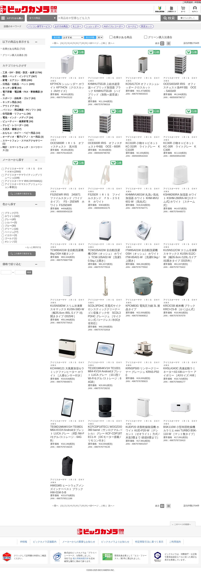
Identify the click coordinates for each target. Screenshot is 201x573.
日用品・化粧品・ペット (19, 84)
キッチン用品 (12, 102)
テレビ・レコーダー (15, 125)
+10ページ (93, 43)
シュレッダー (92, 26)
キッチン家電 (12, 88)
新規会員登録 (159, 10)
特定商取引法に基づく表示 (149, 541)
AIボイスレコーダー (113, 26)
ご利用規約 (188, 2)
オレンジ (11, 241)
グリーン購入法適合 (15, 55)
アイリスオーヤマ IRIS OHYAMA (23, 181)
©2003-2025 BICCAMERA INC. (100, 570)
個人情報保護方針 (81, 558)
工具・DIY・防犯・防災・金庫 (22, 72)
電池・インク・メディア (18, 117)
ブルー (10, 225)
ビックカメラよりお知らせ (115, 541)
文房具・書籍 (12, 129)
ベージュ (11, 232)
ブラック (11, 213)
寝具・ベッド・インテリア (20, 76)
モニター (77, 26)
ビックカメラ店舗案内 (44, 541)
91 (104, 43)
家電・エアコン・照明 (17, 80)
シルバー (11, 222)
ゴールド (11, 238)
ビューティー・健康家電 (18, 121)
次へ (110, 43)
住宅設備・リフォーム (17, 113)
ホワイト (12, 216)
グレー (10, 219)
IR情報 (197, 2)
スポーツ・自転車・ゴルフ (19, 98)
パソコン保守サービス (39, 26)
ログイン (194, 10)
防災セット (146, 26)
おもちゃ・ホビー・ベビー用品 (21, 133)
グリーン (11, 228)
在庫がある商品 (14, 48)
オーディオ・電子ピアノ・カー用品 (23, 136)
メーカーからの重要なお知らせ (78, 541)
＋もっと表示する (33, 247)
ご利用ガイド (171, 10)
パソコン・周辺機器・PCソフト (22, 109)
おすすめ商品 (61, 26)
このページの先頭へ (182, 524)
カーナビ (132, 26)
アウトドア (11, 106)
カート (183, 10)
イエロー (11, 235)
